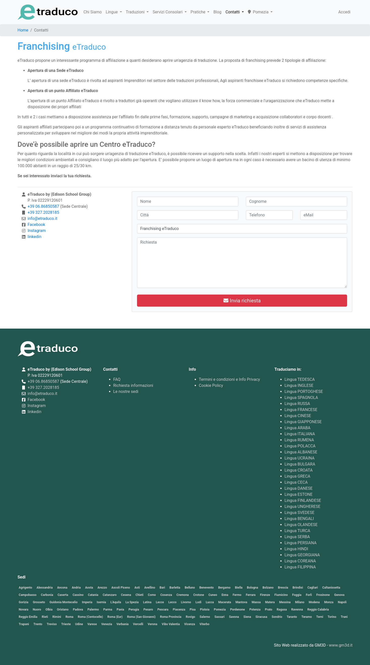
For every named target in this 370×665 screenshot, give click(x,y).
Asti (137, 587)
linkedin (35, 236)
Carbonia (47, 595)
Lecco (172, 602)
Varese (92, 624)
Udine (79, 624)
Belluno (190, 587)
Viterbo (204, 624)
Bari (162, 587)
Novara (23, 609)
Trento (37, 624)
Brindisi (298, 587)
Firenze (265, 595)
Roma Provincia (170, 617)
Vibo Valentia (171, 624)
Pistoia (204, 609)
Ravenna (297, 609)
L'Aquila (116, 602)
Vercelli (138, 624)
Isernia (101, 602)
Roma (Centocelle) (90, 617)
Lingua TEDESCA (300, 379)
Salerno (204, 617)
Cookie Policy (211, 385)
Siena (247, 617)
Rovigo (190, 617)
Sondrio (277, 617)
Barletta (175, 587)
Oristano (63, 609)
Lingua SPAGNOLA (301, 397)
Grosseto (39, 602)
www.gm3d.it (341, 645)
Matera (270, 602)
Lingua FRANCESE (301, 409)
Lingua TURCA (297, 530)
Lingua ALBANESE (301, 452)
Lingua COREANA (300, 561)
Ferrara (251, 595)
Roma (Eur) (114, 617)
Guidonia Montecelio (63, 602)
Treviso (52, 624)
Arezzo (102, 587)
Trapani (24, 624)
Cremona (183, 595)
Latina (147, 602)
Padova (78, 609)
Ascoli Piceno (120, 587)
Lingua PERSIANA (301, 542)
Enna (225, 595)
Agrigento (25, 587)
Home (23, 30)
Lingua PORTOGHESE (304, 391)
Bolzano (268, 587)
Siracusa (261, 617)
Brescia (283, 587)
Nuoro (37, 609)
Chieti (139, 595)
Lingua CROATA (299, 470)
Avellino (149, 587)
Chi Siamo (93, 12)
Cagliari (312, 587)
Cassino (78, 595)
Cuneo (212, 595)
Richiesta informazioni (133, 385)
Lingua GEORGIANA (302, 555)
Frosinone (323, 595)
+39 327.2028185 (43, 212)
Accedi (344, 12)
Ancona (62, 587)
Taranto (292, 617)
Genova (339, 595)
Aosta (89, 587)
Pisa (193, 609)
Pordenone (237, 609)
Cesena (126, 595)
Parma (107, 609)
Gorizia (23, 602)
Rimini (56, 617)
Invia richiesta (242, 301)
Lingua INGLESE (299, 385)
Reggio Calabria (318, 609)
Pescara (163, 609)
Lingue (112, 12)
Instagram (37, 230)
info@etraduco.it (42, 218)
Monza (328, 602)
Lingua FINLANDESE (303, 500)
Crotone (198, 595)
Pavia (120, 609)
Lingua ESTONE (299, 494)
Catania (93, 595)
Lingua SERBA (297, 536)
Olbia (49, 609)
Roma (69, 617)
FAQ (117, 379)
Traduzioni (136, 12)
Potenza (254, 609)
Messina (285, 602)
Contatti (233, 12)
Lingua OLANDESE (301, 524)
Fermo (237, 595)
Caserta (62, 595)
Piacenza (179, 609)
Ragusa (282, 609)
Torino (332, 617)
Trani (344, 617)
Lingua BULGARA (300, 464)
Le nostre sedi (126, 391)
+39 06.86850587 (43, 206)
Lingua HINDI (296, 548)
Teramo (306, 617)
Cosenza (166, 595)
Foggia (296, 595)
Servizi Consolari (168, 12)
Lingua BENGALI (299, 518)
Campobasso (27, 595)
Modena (314, 602)
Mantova (241, 602)
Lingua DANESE (299, 488)
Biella (239, 587)
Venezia (106, 624)
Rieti (45, 617)
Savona (234, 617)
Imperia (87, 602)
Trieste (66, 624)
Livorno (186, 602)
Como (152, 595)
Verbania (123, 624)
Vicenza (189, 624)
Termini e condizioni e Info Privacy (229, 379)
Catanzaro (110, 595)
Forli (309, 595)
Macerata (224, 602)
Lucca (210, 602)
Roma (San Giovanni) (141, 617)
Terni (319, 617)
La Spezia (132, 602)
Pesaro (148, 609)
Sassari (219, 617)
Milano (299, 602)
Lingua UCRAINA (300, 458)
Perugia (133, 609)
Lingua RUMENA (299, 440)
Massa (256, 602)
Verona (152, 624)
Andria (76, 587)
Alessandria (45, 587)
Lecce (160, 602)
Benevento (206, 587)
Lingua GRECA (298, 476)
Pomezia (259, 12)
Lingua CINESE (298, 415)
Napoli (342, 602)
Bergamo (224, 587)
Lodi (198, 602)
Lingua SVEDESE (300, 512)
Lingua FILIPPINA (300, 567)
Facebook (36, 224)
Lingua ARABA (298, 427)
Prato (268, 609)
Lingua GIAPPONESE (303, 421)
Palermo (93, 609)
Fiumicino (281, 595)
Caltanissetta (331, 587)
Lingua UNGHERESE (303, 506)
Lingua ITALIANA (300, 433)
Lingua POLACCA (300, 446)
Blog (217, 12)
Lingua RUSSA (297, 403)
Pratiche (199, 12)
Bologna (252, 587)
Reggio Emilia (28, 617)
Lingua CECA (296, 482)
